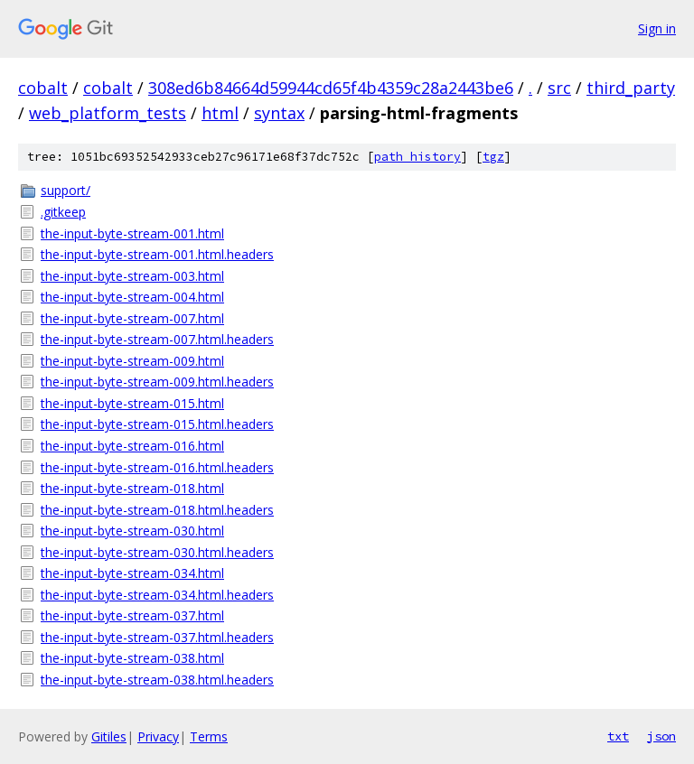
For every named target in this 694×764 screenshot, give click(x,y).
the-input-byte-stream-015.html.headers (157, 424)
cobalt (43, 87)
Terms (209, 736)
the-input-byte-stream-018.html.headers (157, 509)
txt (618, 736)
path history (417, 156)
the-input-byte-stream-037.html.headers (157, 637)
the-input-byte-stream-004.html (132, 296)
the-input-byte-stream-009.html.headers (157, 381)
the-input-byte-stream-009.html (132, 360)
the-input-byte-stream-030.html (132, 530)
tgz (493, 156)
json (661, 736)
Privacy (158, 736)
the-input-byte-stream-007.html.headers (157, 339)
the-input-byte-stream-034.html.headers (157, 594)
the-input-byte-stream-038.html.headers (157, 679)
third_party (630, 87)
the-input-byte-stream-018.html (132, 488)
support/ (65, 190)
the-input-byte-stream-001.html (132, 233)
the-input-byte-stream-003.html (132, 275)
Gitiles (109, 736)
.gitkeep (63, 211)
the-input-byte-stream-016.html (132, 445)
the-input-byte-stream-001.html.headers (157, 254)
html (220, 113)
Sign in (657, 28)
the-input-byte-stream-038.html (132, 657)
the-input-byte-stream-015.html (132, 403)
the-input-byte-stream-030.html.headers (157, 552)
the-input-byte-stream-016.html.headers (157, 467)
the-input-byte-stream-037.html (132, 615)
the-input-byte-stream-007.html (132, 318)
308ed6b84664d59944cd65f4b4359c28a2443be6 (330, 87)
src (559, 87)
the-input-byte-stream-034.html (132, 573)
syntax (279, 113)
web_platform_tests (107, 113)
